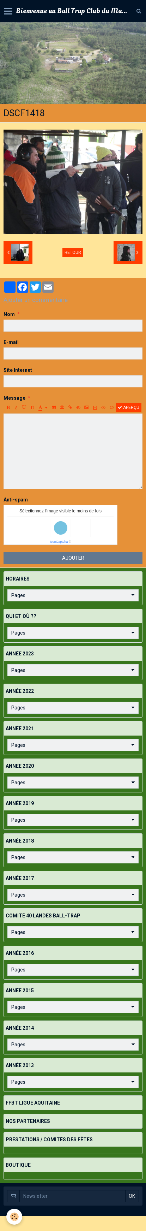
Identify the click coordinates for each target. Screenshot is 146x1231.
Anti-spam (16, 499)
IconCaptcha (59, 541)
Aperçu (128, 407)
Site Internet (18, 370)
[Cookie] (14, 1217)
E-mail (11, 342)
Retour (73, 252)
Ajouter (73, 558)
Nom (9, 314)
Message (14, 398)
